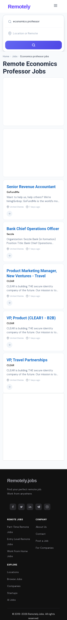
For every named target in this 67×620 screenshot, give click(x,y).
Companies (14, 586)
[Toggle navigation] (55, 6)
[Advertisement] (33, 101)
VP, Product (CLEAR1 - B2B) (31, 318)
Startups (12, 593)
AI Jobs (11, 599)
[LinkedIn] (30, 507)
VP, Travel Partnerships (27, 360)
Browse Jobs (14, 579)
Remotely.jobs (22, 480)
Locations (13, 572)
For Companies (45, 547)
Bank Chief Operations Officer (33, 229)
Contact (41, 533)
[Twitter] (21, 507)
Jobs (15, 56)
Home (6, 56)
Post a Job (42, 540)
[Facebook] (13, 507)
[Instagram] (47, 507)
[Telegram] (38, 507)
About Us (41, 526)
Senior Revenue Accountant (31, 186)
